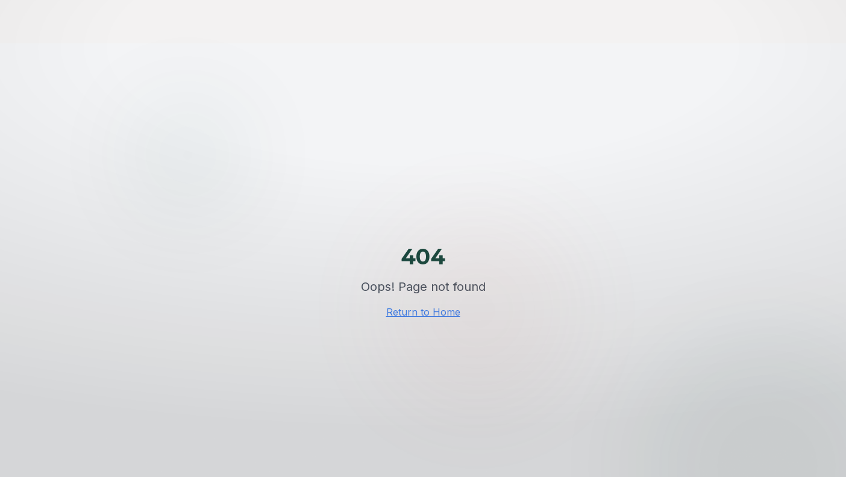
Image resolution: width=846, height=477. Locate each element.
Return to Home (423, 312)
